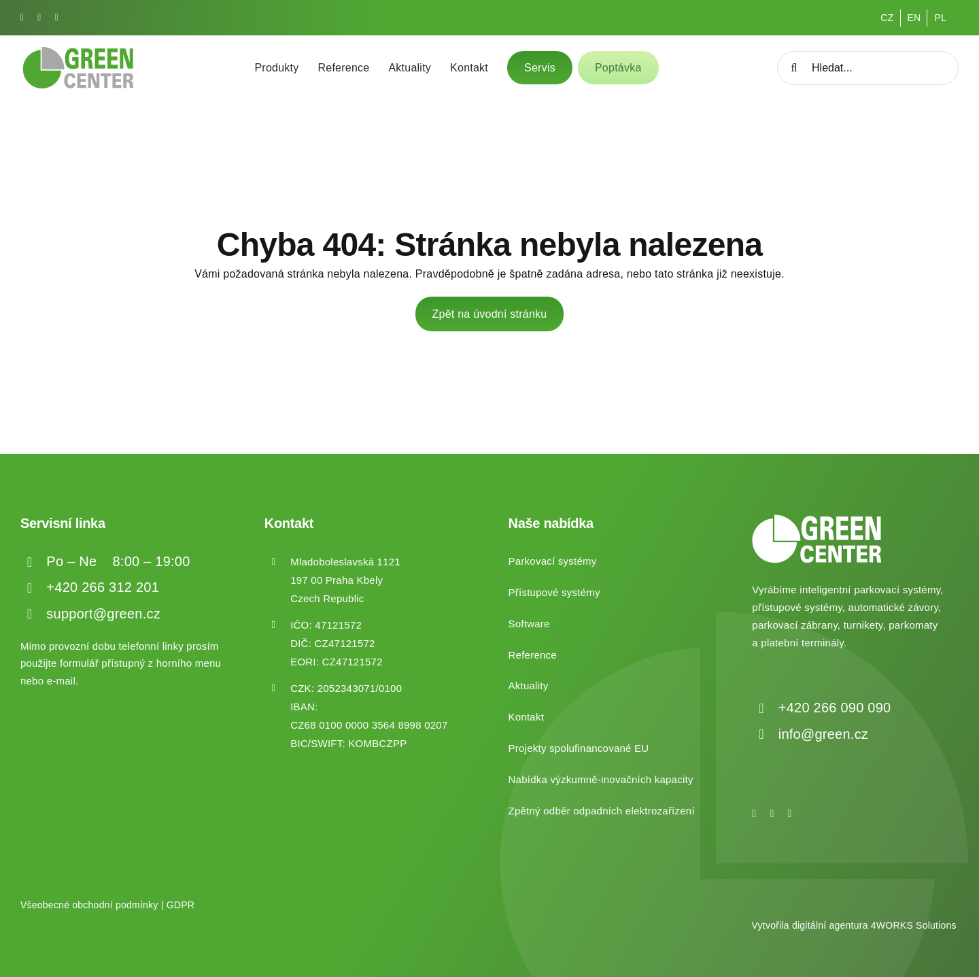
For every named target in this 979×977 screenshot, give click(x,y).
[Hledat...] (868, 68)
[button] (27, 949)
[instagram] (39, 17)
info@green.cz (823, 734)
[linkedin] (56, 17)
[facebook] (22, 17)
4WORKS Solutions (914, 925)
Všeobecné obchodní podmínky (89, 904)
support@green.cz (103, 613)
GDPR (180, 904)
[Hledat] (794, 68)
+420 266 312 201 (102, 587)
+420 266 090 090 (834, 707)
